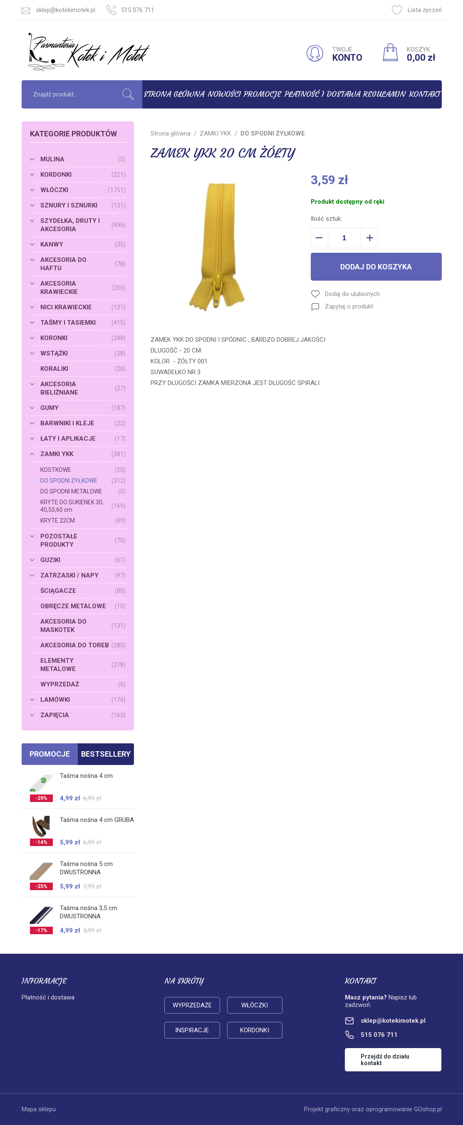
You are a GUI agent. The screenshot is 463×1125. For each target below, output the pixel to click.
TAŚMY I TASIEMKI (83, 322)
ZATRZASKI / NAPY (83, 575)
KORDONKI (83, 174)
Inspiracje (192, 1030)
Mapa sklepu (39, 1109)
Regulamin (384, 94)
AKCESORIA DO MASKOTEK (83, 626)
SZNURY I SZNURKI (83, 205)
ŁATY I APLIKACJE (83, 438)
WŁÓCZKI (83, 190)
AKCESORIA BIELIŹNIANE (83, 388)
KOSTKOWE (83, 470)
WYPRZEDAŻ (83, 684)
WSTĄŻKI (83, 353)
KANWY (83, 244)
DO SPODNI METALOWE (83, 491)
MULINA (83, 159)
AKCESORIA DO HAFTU (83, 264)
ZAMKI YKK (83, 454)
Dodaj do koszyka (376, 266)
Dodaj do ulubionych (352, 294)
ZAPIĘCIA (83, 715)
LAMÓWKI (83, 700)
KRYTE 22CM (83, 520)
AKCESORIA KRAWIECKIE (83, 288)
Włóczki (254, 1005)
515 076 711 (137, 10)
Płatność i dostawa (322, 94)
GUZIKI (83, 560)
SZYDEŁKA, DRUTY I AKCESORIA (83, 225)
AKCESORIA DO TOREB (83, 645)
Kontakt (424, 94)
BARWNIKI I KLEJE (83, 423)
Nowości (224, 94)
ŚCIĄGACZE (83, 591)
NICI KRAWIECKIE (83, 307)
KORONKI (83, 338)
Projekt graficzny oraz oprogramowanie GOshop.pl (373, 1109)
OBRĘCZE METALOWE (83, 606)
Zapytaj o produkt (349, 306)
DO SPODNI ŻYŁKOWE (83, 480)
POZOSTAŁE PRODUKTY (83, 540)
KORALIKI (83, 369)
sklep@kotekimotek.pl (65, 10)
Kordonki (254, 1030)
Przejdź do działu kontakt (385, 1059)
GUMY (83, 408)
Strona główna (174, 94)
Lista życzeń (417, 10)
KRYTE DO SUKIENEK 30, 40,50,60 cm (83, 506)
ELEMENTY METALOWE (83, 665)
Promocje (262, 94)
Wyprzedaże (192, 1005)
